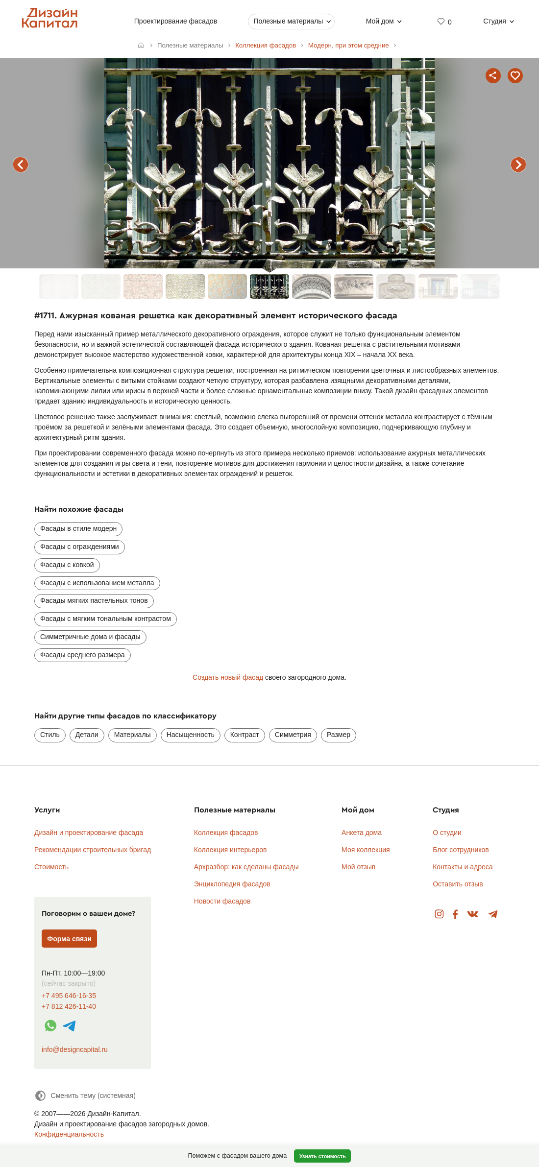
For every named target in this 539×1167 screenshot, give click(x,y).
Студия (494, 21)
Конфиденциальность (69, 1134)
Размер (338, 734)
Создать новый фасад (228, 677)
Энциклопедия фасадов (232, 884)
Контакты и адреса (462, 867)
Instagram (439, 914)
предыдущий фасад (20, 164)
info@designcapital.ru (75, 1049)
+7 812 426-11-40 (69, 1006)
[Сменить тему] (85, 1096)
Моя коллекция (366, 850)
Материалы (132, 734)
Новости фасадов (222, 901)
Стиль (50, 734)
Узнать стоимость (322, 1156)
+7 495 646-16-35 (69, 996)
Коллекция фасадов (226, 832)
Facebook (455, 914)
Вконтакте (473, 914)
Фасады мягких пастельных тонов (94, 600)
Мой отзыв (358, 867)
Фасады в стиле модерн (78, 528)
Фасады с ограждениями (79, 546)
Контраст (244, 734)
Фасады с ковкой (67, 565)
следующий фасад (518, 164)
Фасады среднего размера (82, 655)
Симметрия (293, 734)
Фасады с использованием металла (97, 583)
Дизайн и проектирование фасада (88, 832)
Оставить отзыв (458, 884)
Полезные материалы (288, 21)
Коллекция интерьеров (230, 850)
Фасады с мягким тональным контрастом (105, 618)
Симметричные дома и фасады (90, 637)
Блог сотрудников (461, 850)
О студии (447, 832)
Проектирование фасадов (175, 21)
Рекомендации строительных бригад (92, 850)
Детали (86, 734)
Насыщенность (191, 734)
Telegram (493, 914)
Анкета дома (362, 832)
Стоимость (51, 867)
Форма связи (69, 939)
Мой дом (380, 21)
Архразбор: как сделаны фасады (246, 867)
